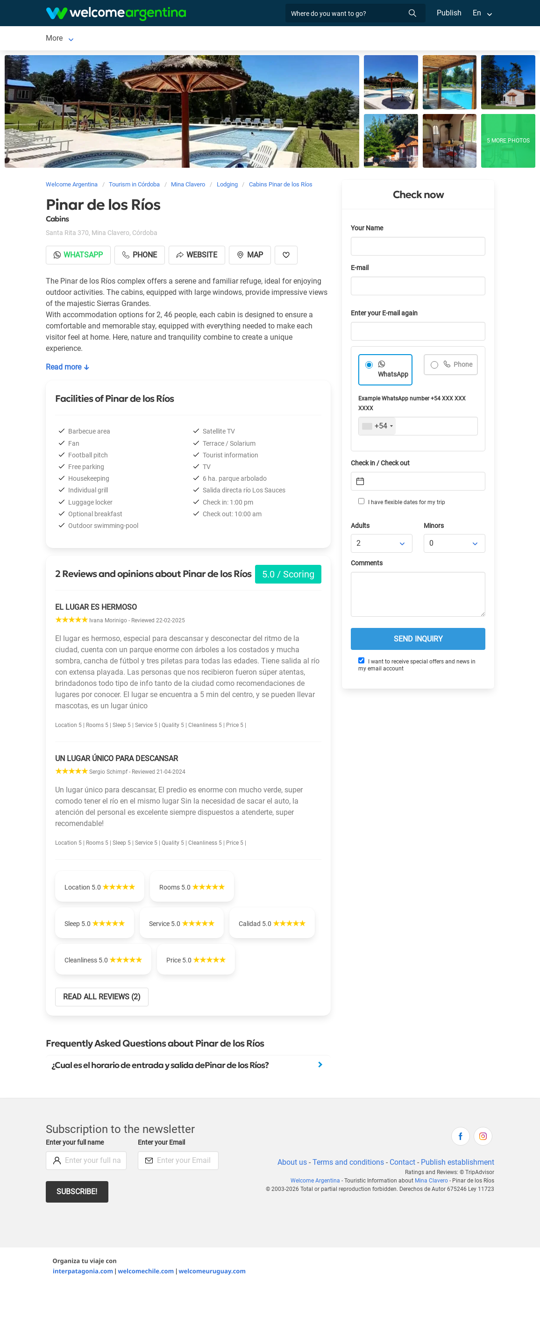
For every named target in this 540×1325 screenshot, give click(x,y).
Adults (360, 528)
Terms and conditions (347, 1200)
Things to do (342, 39)
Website (198, 256)
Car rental (179, 39)
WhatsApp (393, 376)
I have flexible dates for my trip (401, 503)
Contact (402, 1200)
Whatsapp (79, 256)
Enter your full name (76, 1181)
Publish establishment (457, 1200)
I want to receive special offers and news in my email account (416, 666)
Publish (449, 12)
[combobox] (377, 428)
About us (291, 1200)
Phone (462, 366)
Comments (367, 565)
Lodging (119, 39)
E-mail (360, 270)
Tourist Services (232, 39)
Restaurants (290, 39)
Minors (434, 528)
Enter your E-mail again (386, 315)
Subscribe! (77, 1229)
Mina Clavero (67, 39)
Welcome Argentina (317, 1219)
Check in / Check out (382, 465)
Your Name (367, 230)
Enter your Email (162, 1181)
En (477, 12)
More (382, 39)
